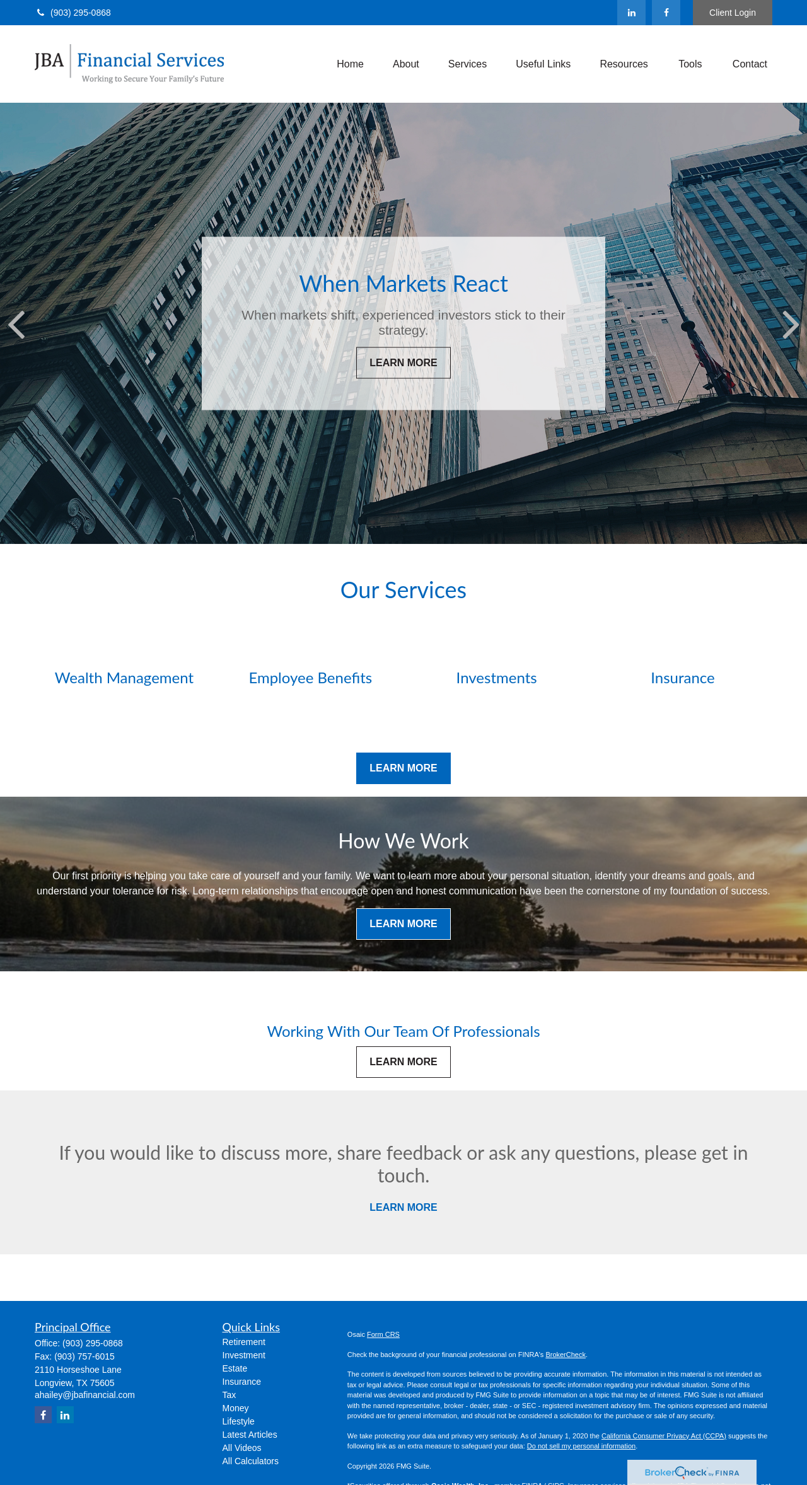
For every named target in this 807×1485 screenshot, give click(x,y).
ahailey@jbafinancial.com (85, 1395)
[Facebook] (666, 12)
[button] (350, 64)
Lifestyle (239, 1421)
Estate (235, 1368)
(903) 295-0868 (73, 13)
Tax (229, 1395)
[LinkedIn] (631, 12)
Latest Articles (250, 1435)
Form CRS (383, 1334)
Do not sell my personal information (581, 1446)
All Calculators (251, 1461)
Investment (244, 1355)
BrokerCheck (565, 1354)
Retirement (244, 1342)
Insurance (242, 1382)
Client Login (732, 13)
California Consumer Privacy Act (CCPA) (663, 1436)
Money (236, 1408)
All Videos (242, 1448)
